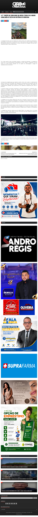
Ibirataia (6, 11)
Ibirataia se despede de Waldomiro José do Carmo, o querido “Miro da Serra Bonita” (17, 492)
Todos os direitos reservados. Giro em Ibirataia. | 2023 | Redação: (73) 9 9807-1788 (19, 514)
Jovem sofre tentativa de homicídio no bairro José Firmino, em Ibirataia (14, 468)
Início (3, 11)
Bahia (11, 11)
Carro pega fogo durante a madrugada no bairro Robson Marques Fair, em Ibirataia (17, 480)
